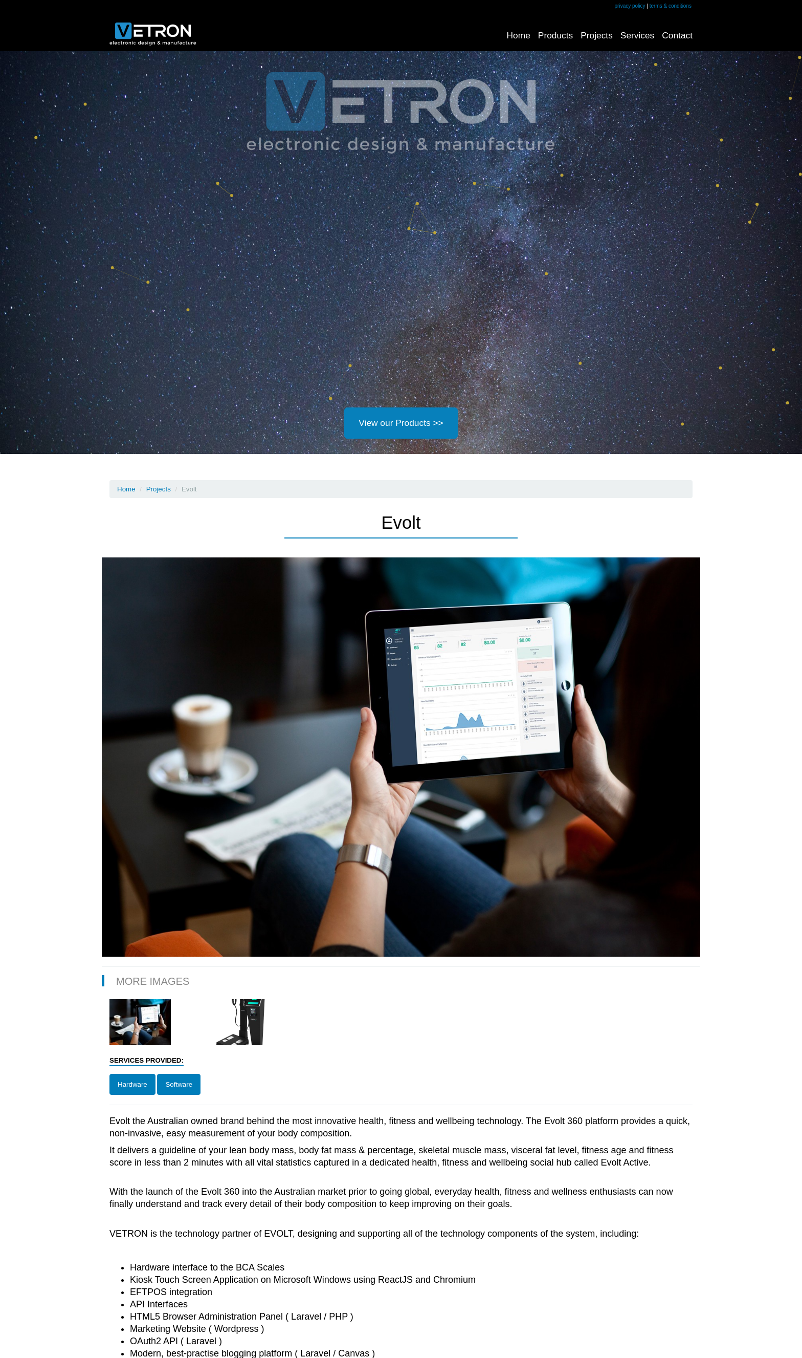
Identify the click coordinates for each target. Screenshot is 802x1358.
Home (518, 35)
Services (637, 35)
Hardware (132, 1084)
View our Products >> (401, 423)
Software (178, 1084)
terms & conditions (671, 6)
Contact (677, 35)
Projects (597, 35)
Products (555, 35)
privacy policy (630, 6)
